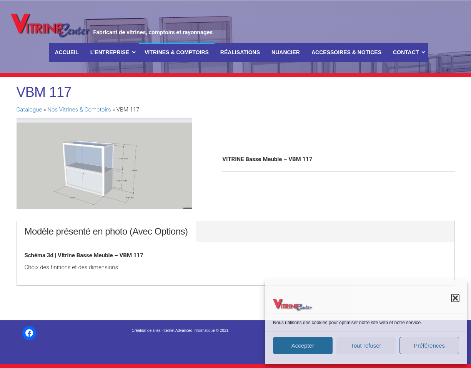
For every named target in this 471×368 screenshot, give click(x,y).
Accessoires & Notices (346, 52)
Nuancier (285, 52)
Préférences (429, 345)
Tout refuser (366, 345)
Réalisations (240, 52)
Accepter (302, 345)
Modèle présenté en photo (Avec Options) (106, 231)
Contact (406, 52)
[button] (455, 298)
